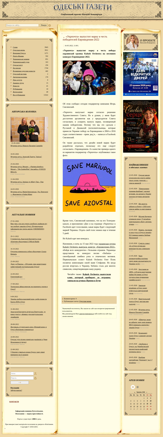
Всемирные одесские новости (30, 71)
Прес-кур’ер (30, 80)
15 (144, 403)
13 (137, 403)
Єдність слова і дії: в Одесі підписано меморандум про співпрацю (139, 246)
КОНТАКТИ (14, 402)
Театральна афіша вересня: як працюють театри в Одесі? (29, 288)
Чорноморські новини (30, 59)
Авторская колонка (30, 77)
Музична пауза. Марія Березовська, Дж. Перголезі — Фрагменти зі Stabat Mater (29, 193)
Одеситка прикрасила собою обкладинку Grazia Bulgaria (28, 253)
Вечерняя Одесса (30, 53)
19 (134, 406)
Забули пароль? (16, 390)
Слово (30, 47)
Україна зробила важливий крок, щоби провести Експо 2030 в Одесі (29, 300)
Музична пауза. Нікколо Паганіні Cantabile (27, 146)
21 (140, 406)
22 (144, 406)
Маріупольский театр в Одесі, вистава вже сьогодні (139, 301)
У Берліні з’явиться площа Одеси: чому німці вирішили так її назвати (28, 353)
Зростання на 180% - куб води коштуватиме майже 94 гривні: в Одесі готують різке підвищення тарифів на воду (140, 274)
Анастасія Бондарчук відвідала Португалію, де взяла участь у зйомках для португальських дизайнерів (28, 314)
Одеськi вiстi (30, 65)
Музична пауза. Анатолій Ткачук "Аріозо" (26, 157)
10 (150, 401)
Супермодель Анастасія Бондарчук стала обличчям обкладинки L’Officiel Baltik (26, 240)
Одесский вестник (30, 74)
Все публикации (30, 95)
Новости (30, 86)
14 (140, 403)
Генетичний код (16, 277)
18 (130, 406)
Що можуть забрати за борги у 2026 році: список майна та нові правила (140, 206)
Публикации (30, 89)
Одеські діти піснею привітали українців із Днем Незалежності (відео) (29, 341)
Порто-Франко (30, 56)
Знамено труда (30, 83)
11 (131, 403)
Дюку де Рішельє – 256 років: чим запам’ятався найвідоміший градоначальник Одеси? (28, 265)
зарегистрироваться (86, 314)
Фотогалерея (30, 92)
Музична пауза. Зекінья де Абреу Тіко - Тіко (27, 182)
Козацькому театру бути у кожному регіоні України (140, 335)
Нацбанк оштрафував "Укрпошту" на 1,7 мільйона (140, 360)
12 (134, 403)
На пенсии (30, 68)
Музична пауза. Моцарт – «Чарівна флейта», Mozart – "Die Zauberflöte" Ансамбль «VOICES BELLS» (28, 169)
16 (147, 403)
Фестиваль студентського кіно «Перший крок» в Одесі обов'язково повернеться (29, 328)
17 (150, 403)
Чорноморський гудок (30, 62)
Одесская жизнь (30, 50)
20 (137, 406)
